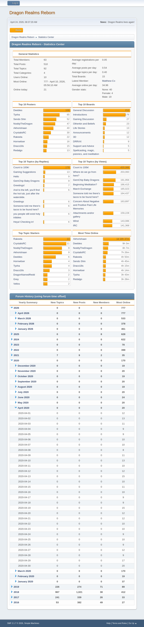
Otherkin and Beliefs (84, 123)
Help (108, 623)
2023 (16, 344)
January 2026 (25, 329)
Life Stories (79, 128)
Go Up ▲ (133, 623)
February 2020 (26, 576)
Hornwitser (19, 141)
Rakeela (17, 137)
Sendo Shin (19, 119)
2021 (16, 355)
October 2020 (25, 376)
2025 (16, 334)
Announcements (82, 132)
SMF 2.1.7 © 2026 (15, 623)
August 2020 (25, 386)
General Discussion (83, 110)
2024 (16, 339)
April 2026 (23, 313)
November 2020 (27, 371)
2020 (16, 360)
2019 (16, 586)
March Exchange (82, 188)
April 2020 (23, 408)
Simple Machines (31, 623)
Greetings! (19, 185)
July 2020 (23, 392)
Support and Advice (83, 146)
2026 (16, 308)
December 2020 (27, 365)
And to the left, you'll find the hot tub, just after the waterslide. (26, 194)
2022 (16, 350)
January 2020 (25, 581)
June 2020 (23, 397)
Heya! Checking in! (23, 221)
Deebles (17, 110)
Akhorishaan (20, 128)
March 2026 (24, 318)
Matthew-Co (108, 80)
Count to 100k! (21, 167)
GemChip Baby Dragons (26, 180)
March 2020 (24, 571)
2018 (16, 592)
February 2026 (26, 323)
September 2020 (27, 381)
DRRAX (77, 141)
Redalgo (17, 150)
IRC (75, 225)
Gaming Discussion (83, 119)
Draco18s (18, 146)
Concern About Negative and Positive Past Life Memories (86, 205)
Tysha (16, 114)
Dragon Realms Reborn (32, 12)
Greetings (18, 201)
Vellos (16, 283)
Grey (16, 279)
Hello (16, 176)
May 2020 (23, 402)
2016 (16, 602)
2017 (16, 597)
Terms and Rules (119, 623)
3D (74, 137)
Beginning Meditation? (85, 184)
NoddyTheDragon (22, 123)
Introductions (80, 114)
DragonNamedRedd (24, 274)
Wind (76, 221)
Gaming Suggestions (24, 172)
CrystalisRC (19, 132)
